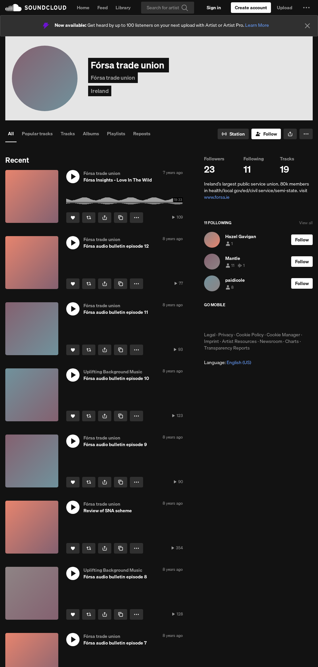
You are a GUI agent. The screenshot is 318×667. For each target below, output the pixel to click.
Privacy (225, 334)
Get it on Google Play (268, 319)
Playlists (116, 133)
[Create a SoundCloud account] (251, 7)
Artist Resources (239, 341)
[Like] (73, 217)
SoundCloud (35, 7)
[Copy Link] (120, 217)
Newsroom (271, 341)
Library (123, 7)
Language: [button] (227, 362)
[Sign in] (214, 7)
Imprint (211, 341)
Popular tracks (37, 133)
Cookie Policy (250, 334)
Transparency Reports (227, 348)
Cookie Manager (283, 334)
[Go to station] (233, 134)
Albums (91, 133)
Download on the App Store (224, 319)
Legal (209, 334)
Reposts (141, 133)
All (11, 133)
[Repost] (88, 217)
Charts (292, 341)
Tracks (68, 133)
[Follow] (266, 134)
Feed (102, 7)
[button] (306, 7)
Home (83, 7)
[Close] (307, 25)
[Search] (167, 8)
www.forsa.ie (217, 197)
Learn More (257, 25)
